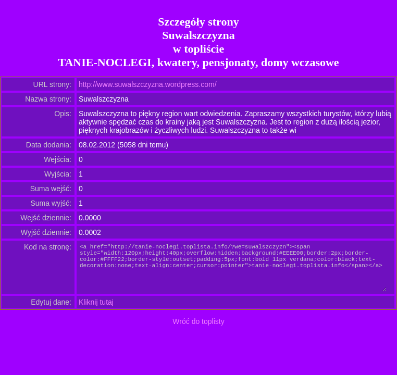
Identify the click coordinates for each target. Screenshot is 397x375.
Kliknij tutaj (96, 302)
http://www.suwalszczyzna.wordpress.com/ (148, 84)
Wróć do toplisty (198, 321)
